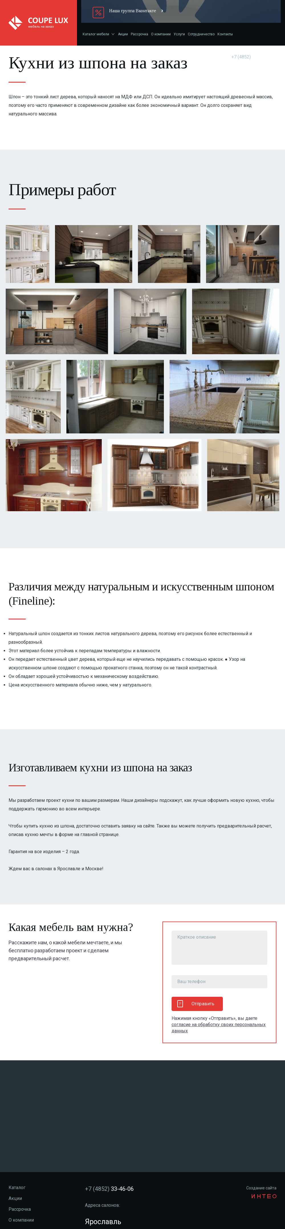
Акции (123, 34)
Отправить (195, 1003)
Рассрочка (139, 34)
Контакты (225, 34)
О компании (161, 34)
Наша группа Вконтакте (132, 10)
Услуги (179, 34)
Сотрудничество (201, 34)
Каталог (17, 1187)
